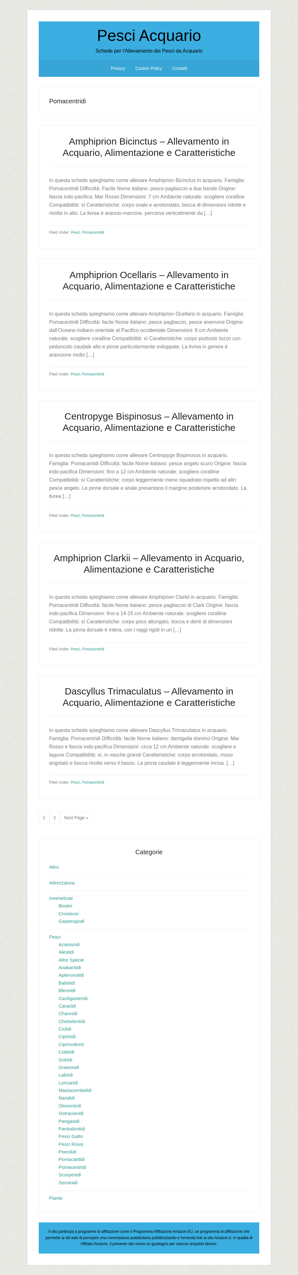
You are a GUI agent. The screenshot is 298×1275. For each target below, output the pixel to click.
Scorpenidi (70, 1174)
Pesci (75, 232)
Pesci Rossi (71, 1144)
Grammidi (69, 1067)
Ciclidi (65, 1029)
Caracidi (67, 1006)
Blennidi (67, 990)
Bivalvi (65, 905)
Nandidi (67, 1098)
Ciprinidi (67, 1036)
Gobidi (65, 1059)
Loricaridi (68, 1082)
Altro (54, 867)
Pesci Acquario (149, 35)
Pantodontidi (72, 1128)
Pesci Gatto (71, 1136)
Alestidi (66, 952)
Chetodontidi (72, 1021)
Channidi (68, 1013)
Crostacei (68, 913)
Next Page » (76, 819)
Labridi (66, 1075)
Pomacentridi (93, 232)
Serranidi (68, 1182)
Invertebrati (61, 898)
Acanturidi (69, 944)
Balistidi (67, 983)
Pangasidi (69, 1121)
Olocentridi (70, 1105)
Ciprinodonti (71, 1044)
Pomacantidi (72, 1159)
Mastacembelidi (75, 1090)
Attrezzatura (62, 882)
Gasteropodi (71, 921)
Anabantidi (70, 967)
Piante (56, 1198)
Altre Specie (71, 960)
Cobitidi (66, 1052)
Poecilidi (67, 1151)
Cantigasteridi (73, 998)
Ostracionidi (71, 1113)
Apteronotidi (71, 975)
